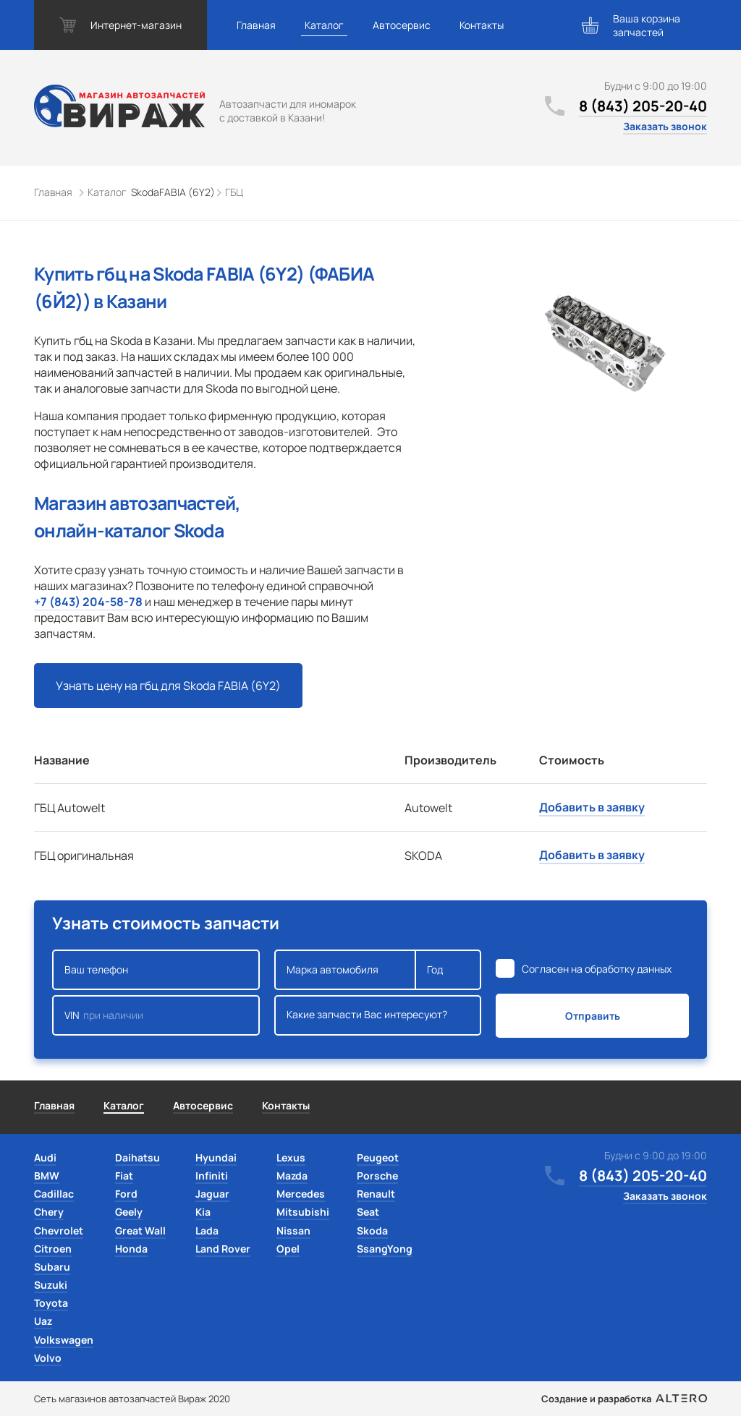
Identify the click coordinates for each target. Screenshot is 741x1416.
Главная (256, 25)
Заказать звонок (665, 126)
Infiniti (211, 1175)
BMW (46, 1175)
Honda (131, 1248)
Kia (203, 1212)
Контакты (482, 25)
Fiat (124, 1175)
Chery (49, 1212)
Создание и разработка (624, 1398)
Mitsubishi (302, 1212)
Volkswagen (63, 1340)
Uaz (43, 1321)
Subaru (52, 1267)
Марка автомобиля (345, 970)
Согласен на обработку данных (597, 969)
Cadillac (54, 1193)
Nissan (293, 1230)
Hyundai (216, 1157)
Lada (207, 1230)
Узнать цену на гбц (168, 686)
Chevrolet (58, 1230)
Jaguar (212, 1193)
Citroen (53, 1248)
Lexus (290, 1157)
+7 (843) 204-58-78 (88, 602)
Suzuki (50, 1285)
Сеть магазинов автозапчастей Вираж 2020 (132, 1398)
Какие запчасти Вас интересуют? (378, 1015)
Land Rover (222, 1248)
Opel (288, 1248)
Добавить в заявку (592, 807)
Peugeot (378, 1157)
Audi (45, 1157)
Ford (126, 1193)
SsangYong (384, 1248)
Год (448, 970)
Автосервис (402, 25)
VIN (156, 1015)
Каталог (324, 25)
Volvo (48, 1358)
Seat (368, 1212)
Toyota (51, 1303)
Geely (129, 1212)
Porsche (377, 1175)
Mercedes (300, 1193)
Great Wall (140, 1230)
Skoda (372, 1230)
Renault (376, 1193)
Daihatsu (137, 1157)
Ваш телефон (156, 970)
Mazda (292, 1175)
